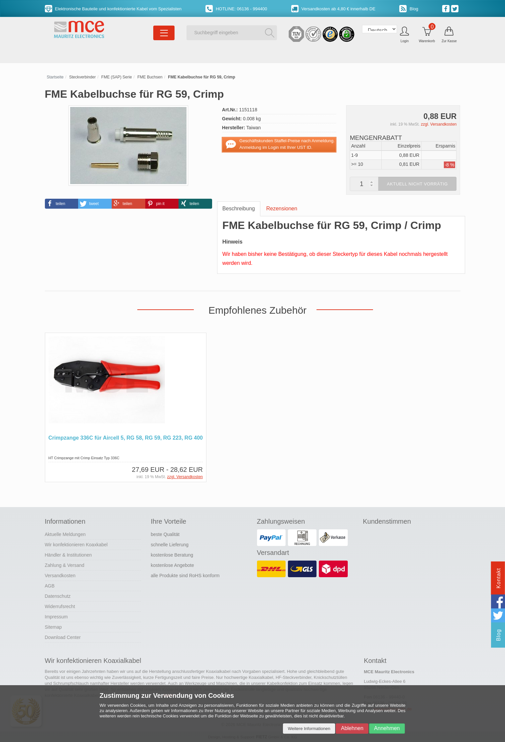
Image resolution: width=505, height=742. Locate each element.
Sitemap (53, 626)
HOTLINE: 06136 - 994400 (236, 8)
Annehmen (387, 728)
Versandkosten (60, 575)
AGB (50, 585)
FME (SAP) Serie (116, 77)
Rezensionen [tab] (281, 208)
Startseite (55, 77)
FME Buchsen (149, 77)
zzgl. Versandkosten (438, 124)
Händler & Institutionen (68, 554)
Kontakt (498, 578)
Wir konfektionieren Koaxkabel (76, 544)
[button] (61, 204)
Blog (408, 8)
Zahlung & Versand (64, 565)
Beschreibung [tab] (238, 208)
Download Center (63, 637)
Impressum (56, 616)
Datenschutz (58, 595)
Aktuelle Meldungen (65, 534)
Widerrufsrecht (60, 606)
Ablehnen (352, 728)
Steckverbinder (82, 77)
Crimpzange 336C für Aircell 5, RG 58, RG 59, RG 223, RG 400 (126, 438)
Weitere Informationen (309, 728)
